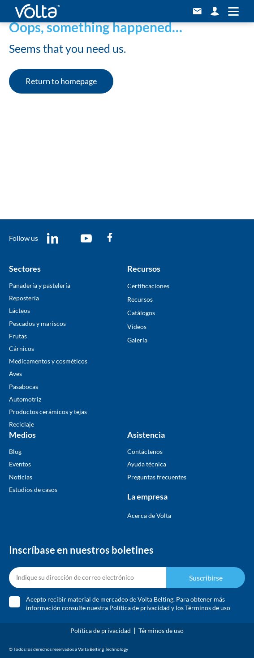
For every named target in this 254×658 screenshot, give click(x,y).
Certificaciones (148, 286)
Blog (15, 451)
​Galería (137, 340)
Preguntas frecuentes (156, 477)
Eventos (20, 464)
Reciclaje (21, 424)
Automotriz (25, 399)
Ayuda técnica (146, 464)
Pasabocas (23, 386)
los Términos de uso (203, 607)
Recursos (140, 299)
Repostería (24, 298)
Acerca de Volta (149, 515)
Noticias (20, 477)
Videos (136, 326)
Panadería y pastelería (39, 285)
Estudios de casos (33, 489)
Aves (15, 373)
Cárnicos (21, 348)
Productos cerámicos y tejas (48, 411)
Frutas (18, 336)
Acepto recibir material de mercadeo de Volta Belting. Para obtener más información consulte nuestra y (128, 603)
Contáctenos (145, 451)
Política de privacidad (139, 607)
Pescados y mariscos (37, 323)
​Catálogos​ (141, 312)
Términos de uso (161, 630)
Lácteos (19, 310)
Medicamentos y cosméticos (48, 361)
